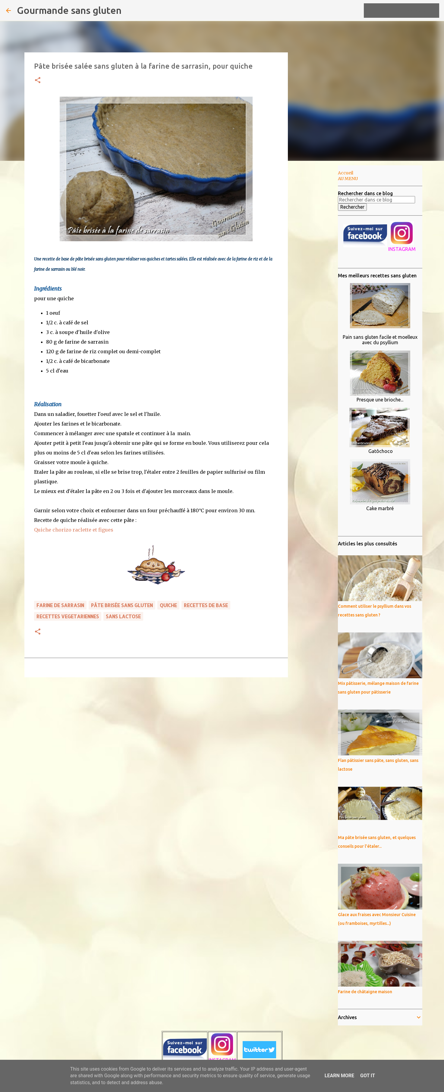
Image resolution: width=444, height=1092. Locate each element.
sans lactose (123, 616)
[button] (37, 80)
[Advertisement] (318, 260)
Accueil (345, 173)
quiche (168, 605)
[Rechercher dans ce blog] (407, 10)
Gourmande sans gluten (69, 10)
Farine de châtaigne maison (365, 991)
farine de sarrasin (60, 605)
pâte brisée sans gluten (122, 605)
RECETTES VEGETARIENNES (67, 616)
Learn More (339, 1075)
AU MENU (348, 178)
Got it (367, 1075)
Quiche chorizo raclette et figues (73, 530)
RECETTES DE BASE (206, 605)
